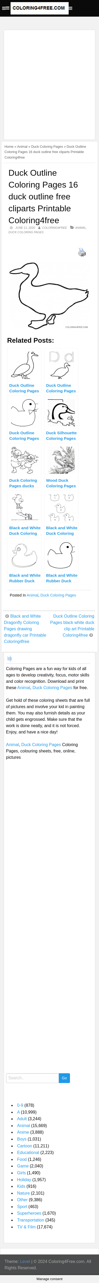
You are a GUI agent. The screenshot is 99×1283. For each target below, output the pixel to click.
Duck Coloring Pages (47, 147)
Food (22, 1159)
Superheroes (29, 1213)
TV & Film (26, 1227)
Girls (21, 1173)
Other (22, 1200)
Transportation (30, 1220)
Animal (22, 147)
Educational (28, 1152)
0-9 (20, 1105)
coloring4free (54, 227)
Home (8, 147)
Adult (22, 1119)
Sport (22, 1206)
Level (25, 1261)
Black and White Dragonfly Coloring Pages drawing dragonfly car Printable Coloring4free (25, 629)
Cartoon (24, 1146)
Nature (23, 1193)
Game (23, 1166)
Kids (21, 1186)
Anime (23, 1132)
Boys (22, 1139)
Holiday (24, 1179)
